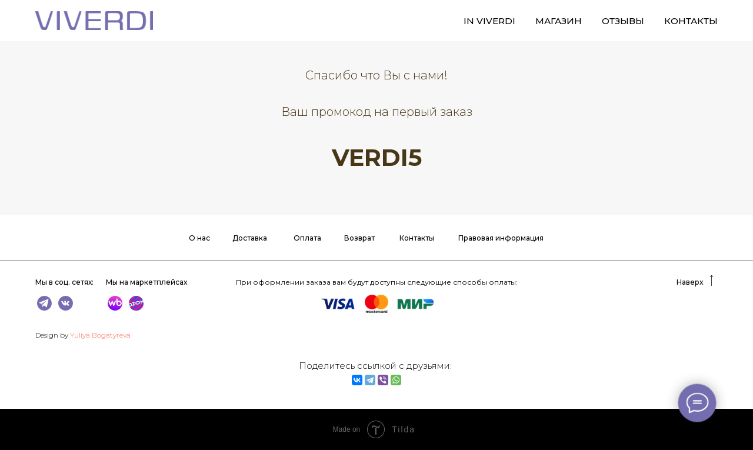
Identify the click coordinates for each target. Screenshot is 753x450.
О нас (199, 238)
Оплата (307, 238)
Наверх (690, 282)
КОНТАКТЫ (691, 20)
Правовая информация (501, 238)
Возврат (359, 238)
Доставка (249, 238)
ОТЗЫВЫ (623, 20)
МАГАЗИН (558, 20)
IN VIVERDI (489, 20)
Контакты (416, 238)
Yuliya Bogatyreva (100, 335)
